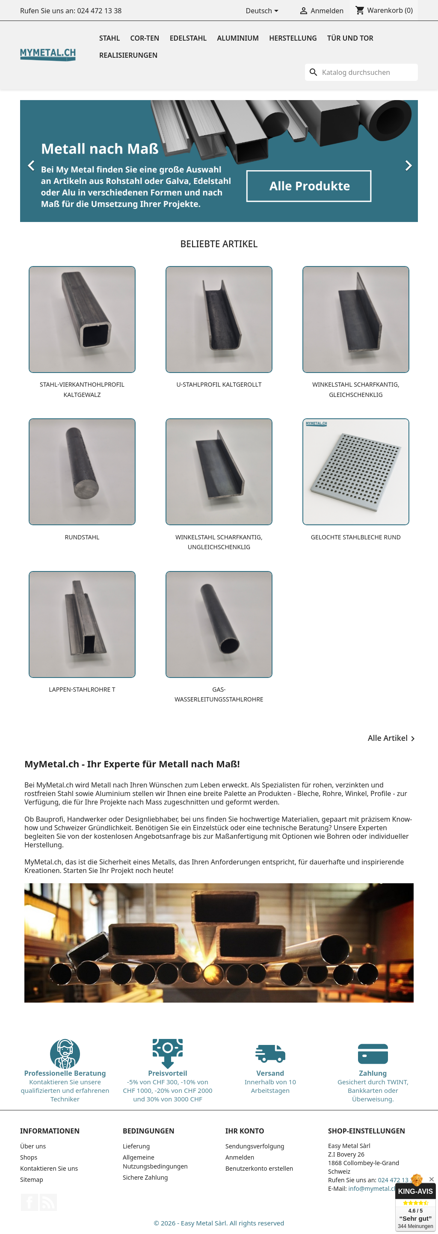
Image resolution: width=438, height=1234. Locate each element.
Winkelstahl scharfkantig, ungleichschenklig (219, 542)
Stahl (109, 38)
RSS (48, 1202)
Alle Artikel (393, 739)
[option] (219, 161)
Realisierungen (128, 55)
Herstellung (293, 38)
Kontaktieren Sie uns (49, 1168)
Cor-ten (145, 38)
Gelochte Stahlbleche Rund (356, 537)
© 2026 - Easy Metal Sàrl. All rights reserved (219, 1223)
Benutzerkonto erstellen (259, 1168)
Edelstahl (188, 38)
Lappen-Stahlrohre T (82, 689)
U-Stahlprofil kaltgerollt (218, 384)
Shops (28, 1157)
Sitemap (31, 1179)
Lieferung (136, 1146)
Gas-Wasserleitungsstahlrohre (219, 694)
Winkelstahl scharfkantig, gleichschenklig (356, 389)
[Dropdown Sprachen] (264, 11)
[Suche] (361, 72)
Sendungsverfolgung (254, 1146)
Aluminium (238, 38)
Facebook (29, 1202)
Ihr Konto (244, 1131)
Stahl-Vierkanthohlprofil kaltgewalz (82, 389)
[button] (50, 161)
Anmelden (239, 1157)
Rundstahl (82, 537)
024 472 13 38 (99, 10)
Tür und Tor (350, 38)
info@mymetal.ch (372, 1188)
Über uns (33, 1146)
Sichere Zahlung (145, 1177)
